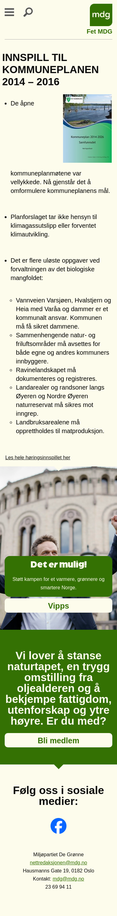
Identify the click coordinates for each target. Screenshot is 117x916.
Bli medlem (58, 740)
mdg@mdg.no (68, 878)
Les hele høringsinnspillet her (37, 457)
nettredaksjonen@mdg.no (58, 862)
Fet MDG (99, 30)
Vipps (58, 605)
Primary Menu (13, 12)
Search (31, 12)
